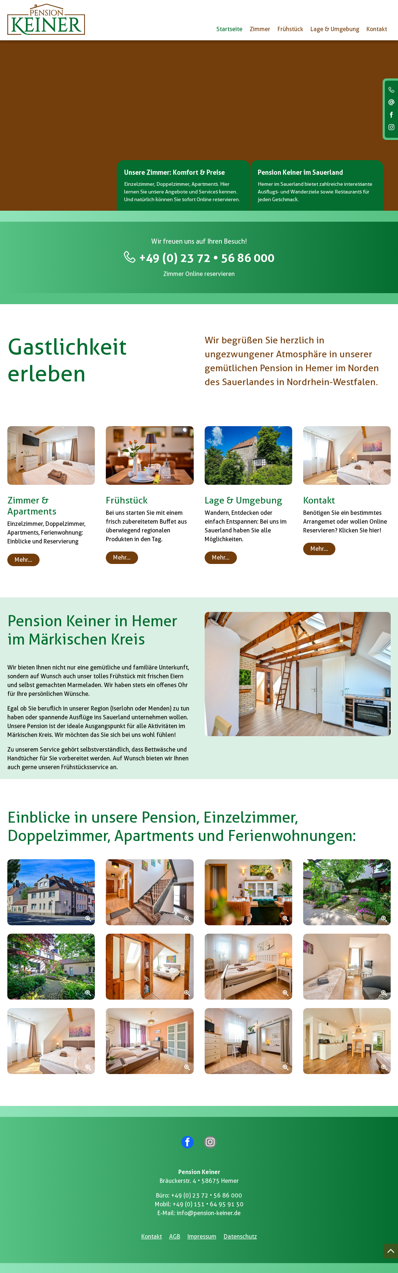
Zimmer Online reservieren (199, 274)
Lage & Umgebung (334, 29)
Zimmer (260, 29)
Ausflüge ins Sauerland (99, 717)
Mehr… (23, 560)
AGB (174, 1235)
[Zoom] (51, 893)
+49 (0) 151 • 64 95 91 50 (207, 1203)
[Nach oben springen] (390, 1251)
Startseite (229, 29)
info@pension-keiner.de (209, 1212)
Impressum (201, 1235)
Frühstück (290, 29)
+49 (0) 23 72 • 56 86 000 (207, 258)
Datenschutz (240, 1235)
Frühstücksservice (84, 767)
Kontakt (377, 29)
